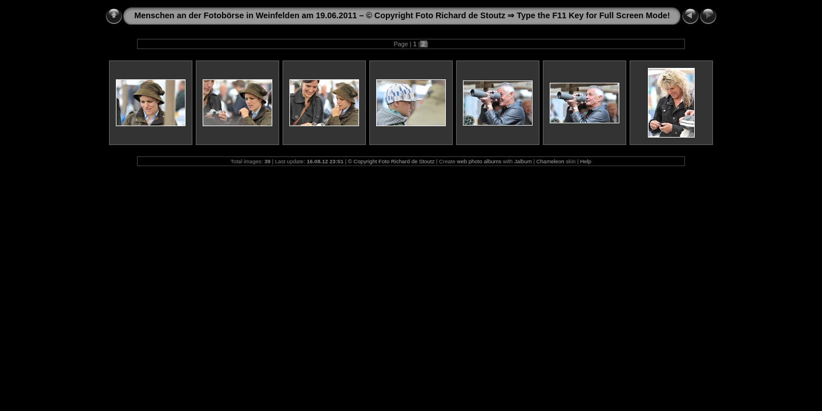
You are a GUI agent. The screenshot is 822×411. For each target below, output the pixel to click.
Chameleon (551, 161)
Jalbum (523, 161)
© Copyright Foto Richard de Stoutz (391, 161)
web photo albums (479, 161)
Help (585, 161)
